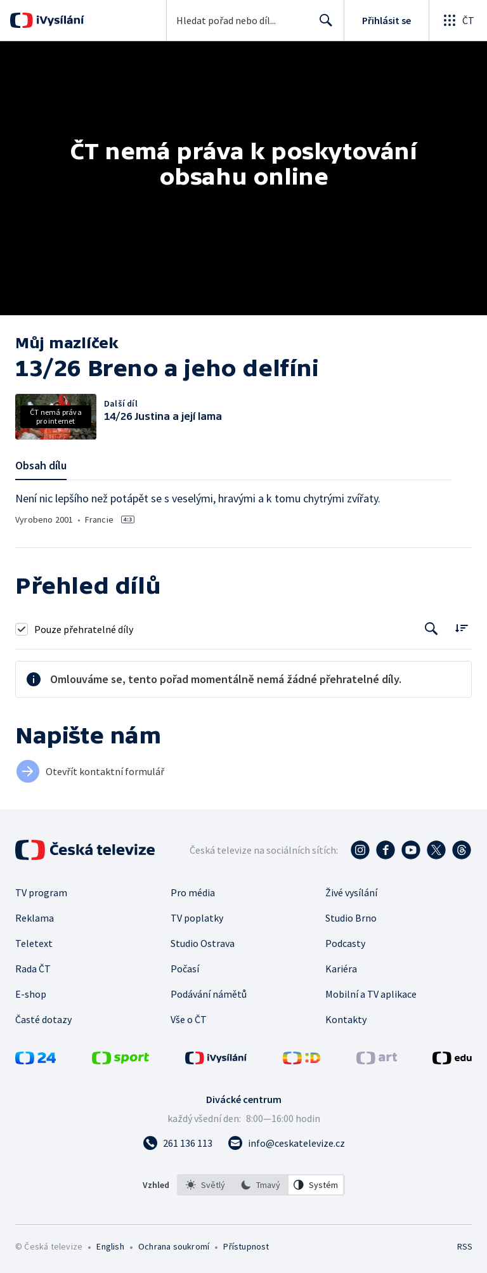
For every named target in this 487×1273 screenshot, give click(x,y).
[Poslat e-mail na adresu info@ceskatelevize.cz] (286, 1143)
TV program (41, 892)
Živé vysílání (351, 892)
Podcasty (345, 943)
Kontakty (346, 1019)
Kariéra (341, 968)
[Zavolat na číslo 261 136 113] (177, 1143)
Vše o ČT (189, 1019)
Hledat (322, 25)
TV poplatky (197, 917)
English (110, 1246)
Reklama (34, 917)
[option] (205, 1184)
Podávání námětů (209, 994)
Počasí (185, 968)
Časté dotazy (43, 1019)
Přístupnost (246, 1246)
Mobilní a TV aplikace (371, 994)
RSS (464, 1246)
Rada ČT (33, 968)
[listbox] (261, 1185)
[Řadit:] (461, 627)
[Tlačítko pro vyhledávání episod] (431, 629)
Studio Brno (351, 917)
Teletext (34, 943)
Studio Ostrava (203, 943)
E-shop (30, 994)
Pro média (193, 892)
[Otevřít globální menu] (458, 20)
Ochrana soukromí (173, 1246)
